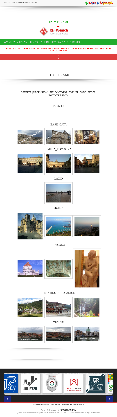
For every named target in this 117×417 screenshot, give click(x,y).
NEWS (91, 92)
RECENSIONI (40, 92)
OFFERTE (26, 92)
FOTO (83, 92)
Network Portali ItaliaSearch (26, 2)
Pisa (42, 404)
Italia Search (79, 404)
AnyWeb (36, 404)
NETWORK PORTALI (68, 410)
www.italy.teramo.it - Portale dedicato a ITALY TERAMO (42, 42)
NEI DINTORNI (58, 92)
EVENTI (73, 92)
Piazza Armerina (57, 404)
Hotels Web (68, 404)
